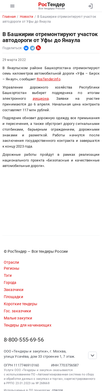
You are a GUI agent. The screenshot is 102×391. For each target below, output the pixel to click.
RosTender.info (48, 79)
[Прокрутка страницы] (92, 355)
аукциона (41, 98)
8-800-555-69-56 (24, 340)
